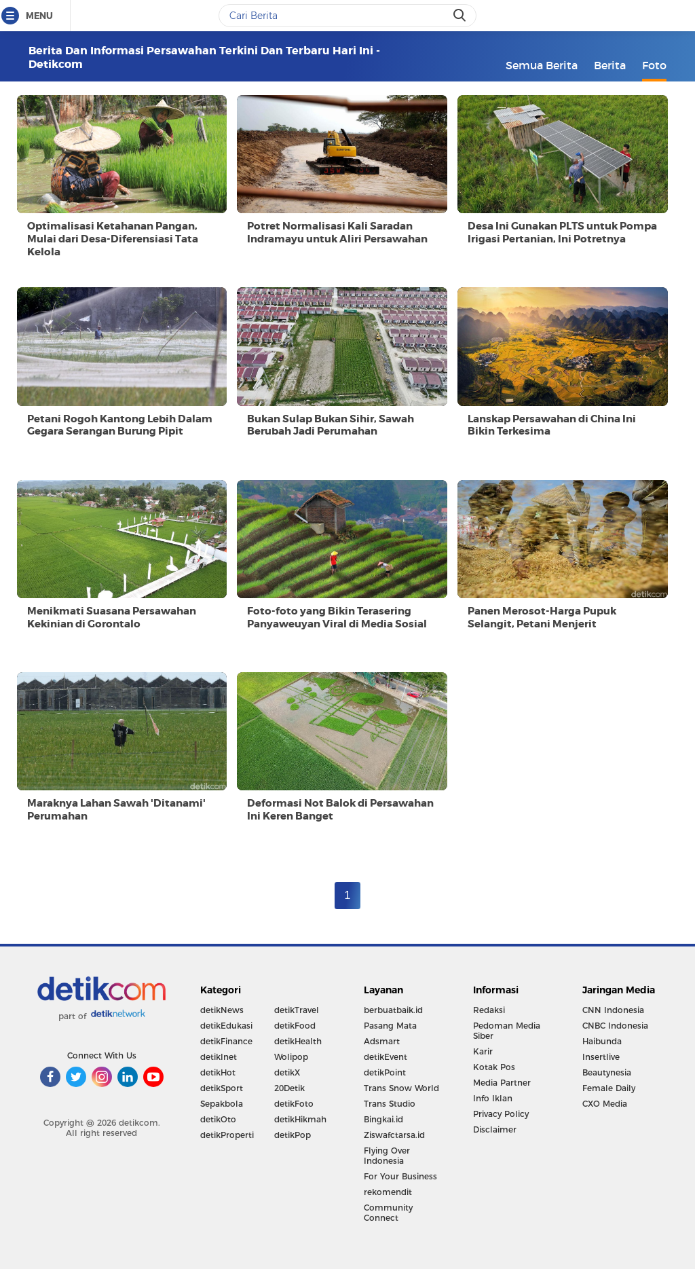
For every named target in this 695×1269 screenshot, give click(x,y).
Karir (483, 1051)
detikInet (218, 1057)
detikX (287, 1072)
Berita (610, 65)
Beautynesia (606, 1072)
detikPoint (385, 1072)
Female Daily (608, 1088)
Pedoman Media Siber (506, 1030)
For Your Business (400, 1176)
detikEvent (385, 1057)
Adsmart (382, 1041)
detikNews (222, 1010)
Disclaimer (494, 1129)
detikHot (218, 1072)
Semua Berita (542, 65)
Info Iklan (492, 1098)
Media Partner (502, 1083)
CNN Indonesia (613, 1010)
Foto (654, 65)
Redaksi (489, 1010)
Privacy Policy (501, 1114)
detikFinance (226, 1041)
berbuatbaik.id (393, 1010)
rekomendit (388, 1192)
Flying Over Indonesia (387, 1155)
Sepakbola (221, 1104)
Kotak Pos (494, 1067)
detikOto (218, 1119)
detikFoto (294, 1104)
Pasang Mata (390, 1025)
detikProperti (227, 1135)
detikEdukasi (226, 1025)
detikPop (292, 1135)
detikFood (295, 1025)
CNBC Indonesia (615, 1025)
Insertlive (601, 1057)
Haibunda (602, 1041)
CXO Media (604, 1104)
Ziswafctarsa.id (394, 1135)
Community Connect (388, 1212)
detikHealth (298, 1041)
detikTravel (296, 1010)
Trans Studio (389, 1104)
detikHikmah (300, 1119)
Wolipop (291, 1057)
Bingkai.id (383, 1119)
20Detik (289, 1088)
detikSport (221, 1088)
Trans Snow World (401, 1088)
